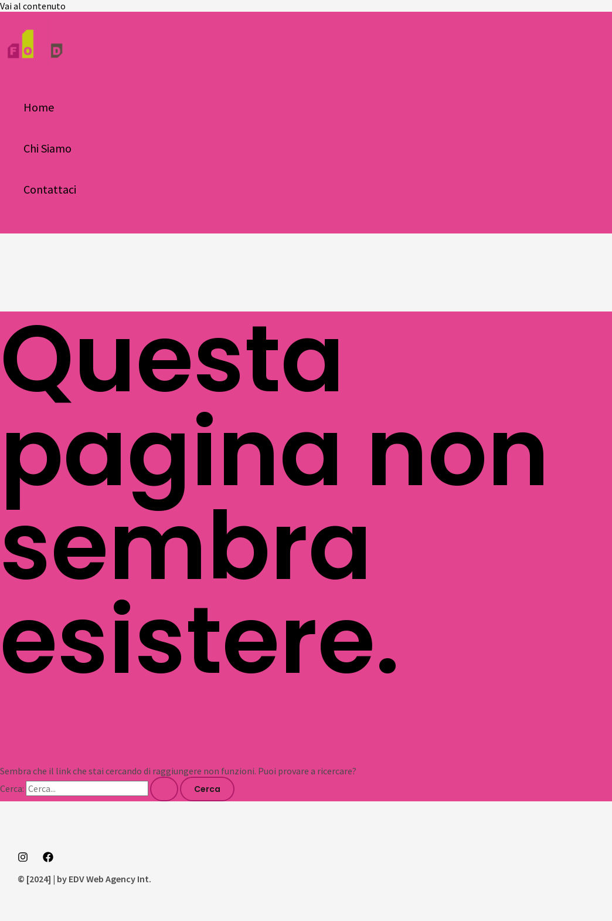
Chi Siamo (47, 148)
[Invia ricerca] (164, 789)
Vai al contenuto (33, 6)
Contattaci (49, 189)
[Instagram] (23, 859)
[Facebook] (48, 859)
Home (38, 107)
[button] (13, 226)
